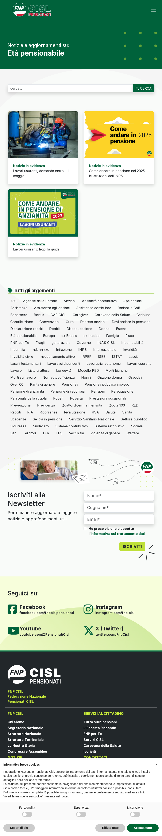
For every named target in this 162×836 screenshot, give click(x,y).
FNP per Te (19, 343)
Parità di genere (42, 384)
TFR (45, 433)
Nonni (86, 377)
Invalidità (130, 349)
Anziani (69, 301)
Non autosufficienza (58, 377)
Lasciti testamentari (25, 363)
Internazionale (104, 349)
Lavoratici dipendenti (63, 363)
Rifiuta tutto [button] (110, 827)
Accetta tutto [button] (143, 827)
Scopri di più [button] (19, 827)
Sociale (137, 426)
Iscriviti (90, 751)
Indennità (17, 349)
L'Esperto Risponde (100, 728)
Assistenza (18, 308)
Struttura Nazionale (24, 734)
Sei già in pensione (47, 419)
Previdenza (46, 405)
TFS (59, 433)
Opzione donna (109, 377)
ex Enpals (69, 336)
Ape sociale (132, 301)
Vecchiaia (76, 433)
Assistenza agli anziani (52, 308)
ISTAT (117, 356)
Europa (49, 336)
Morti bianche (116, 370)
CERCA (144, 88)
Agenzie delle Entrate (40, 301)
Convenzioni (49, 322)
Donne (104, 329)
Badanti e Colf (129, 308)
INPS (82, 349)
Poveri (58, 398)
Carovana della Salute (112, 315)
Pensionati (70, 384)
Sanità (127, 412)
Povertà (76, 398)
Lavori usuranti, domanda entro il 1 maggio (41, 171)
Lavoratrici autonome (103, 363)
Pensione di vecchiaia (67, 391)
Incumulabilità (132, 343)
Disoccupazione (79, 329)
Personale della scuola (28, 398)
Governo (84, 343)
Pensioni (98, 391)
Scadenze (18, 419)
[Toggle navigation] (153, 10)
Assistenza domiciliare (93, 308)
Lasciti (133, 356)
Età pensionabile (23, 336)
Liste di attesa (39, 370)
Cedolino (143, 315)
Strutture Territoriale (26, 740)
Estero (121, 329)
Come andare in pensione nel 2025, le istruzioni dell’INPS (117, 171)
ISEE (101, 356)
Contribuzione (21, 322)
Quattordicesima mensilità (82, 405)
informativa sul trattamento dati (118, 534)
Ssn (13, 433)
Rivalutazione (74, 412)
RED (134, 405)
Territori (29, 433)
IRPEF (86, 356)
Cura (70, 322)
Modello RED (88, 370)
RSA (95, 412)
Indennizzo (40, 349)
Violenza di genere (105, 433)
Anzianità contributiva (99, 301)
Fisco (130, 336)
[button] (156, 764)
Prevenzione (20, 405)
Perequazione (122, 391)
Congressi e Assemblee (27, 751)
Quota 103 (117, 405)
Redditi (15, 412)
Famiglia (112, 336)
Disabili (54, 329)
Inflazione (64, 349)
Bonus (39, 315)
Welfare (133, 433)
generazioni (61, 343)
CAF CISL (58, 315)
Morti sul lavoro (23, 377)
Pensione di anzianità (27, 391)
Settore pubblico (134, 419)
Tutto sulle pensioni (100, 722)
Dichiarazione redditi (26, 329)
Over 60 (16, 384)
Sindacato (41, 426)
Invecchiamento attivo (57, 356)
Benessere (18, 315)
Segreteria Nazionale (25, 728)
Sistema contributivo (71, 426)
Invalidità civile (21, 356)
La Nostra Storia (21, 745)
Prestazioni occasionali (107, 398)
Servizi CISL (94, 740)
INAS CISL (106, 343)
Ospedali (135, 377)
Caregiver (80, 315)
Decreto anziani (92, 322)
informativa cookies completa (24, 792)
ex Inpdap (92, 336)
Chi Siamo (16, 722)
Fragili (40, 343)
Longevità (64, 370)
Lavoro (16, 370)
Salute (110, 412)
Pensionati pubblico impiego (107, 384)
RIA (30, 412)
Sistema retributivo (109, 426)
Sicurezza (18, 426)
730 (13, 301)
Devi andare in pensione (131, 322)
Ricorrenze (48, 412)
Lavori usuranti (139, 363)
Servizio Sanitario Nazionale (91, 419)
